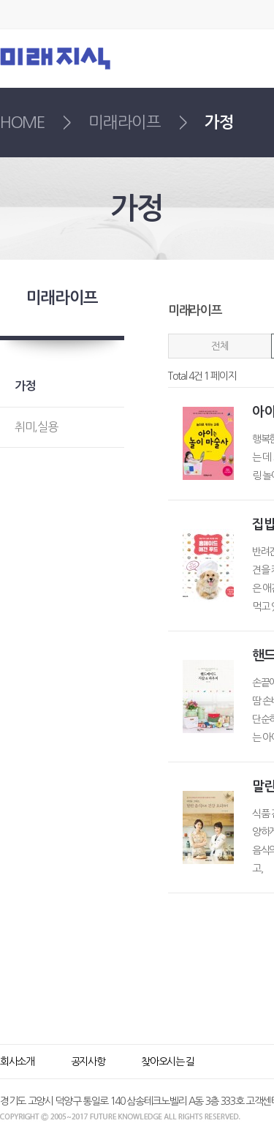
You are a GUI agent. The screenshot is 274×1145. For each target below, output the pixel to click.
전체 (219, 346)
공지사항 (88, 1061)
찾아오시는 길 (167, 1061)
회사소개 (17, 1061)
